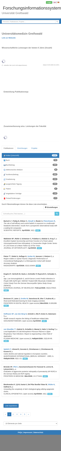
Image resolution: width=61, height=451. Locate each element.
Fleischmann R (49, 221)
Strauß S (31, 221)
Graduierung (30, 179)
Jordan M (31, 256)
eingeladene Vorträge (30, 193)
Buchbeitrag (30, 165)
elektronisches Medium (30, 170)
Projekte (34, 148)
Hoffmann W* (9, 314)
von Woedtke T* (10, 329)
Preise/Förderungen (30, 198)
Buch (30, 160)
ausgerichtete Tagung (30, 184)
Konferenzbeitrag (30, 174)
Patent (30, 189)
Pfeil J (15, 367)
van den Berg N (21, 314)
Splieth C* (7, 349)
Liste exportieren (11, 406)
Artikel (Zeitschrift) (30, 155)
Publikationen (8, 148)
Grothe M (24, 299)
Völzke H (51, 384)
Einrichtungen (22, 148)
